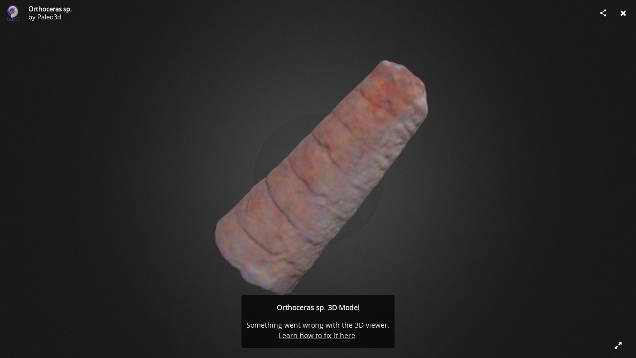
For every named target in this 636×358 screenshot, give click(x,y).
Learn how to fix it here (317, 335)
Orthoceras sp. (50, 8)
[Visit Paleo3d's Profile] (13, 13)
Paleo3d (49, 16)
